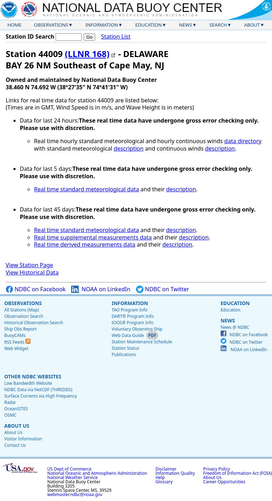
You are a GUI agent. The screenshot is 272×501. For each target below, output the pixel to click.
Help (160, 477)
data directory (242, 141)
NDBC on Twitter (162, 289)
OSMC (10, 415)
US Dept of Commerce (69, 469)
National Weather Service (72, 477)
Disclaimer (165, 469)
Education (148, 25)
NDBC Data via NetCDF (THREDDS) (38, 390)
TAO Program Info (129, 310)
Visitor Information (23, 439)
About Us (16, 425)
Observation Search (23, 316)
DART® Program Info (133, 316)
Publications (124, 354)
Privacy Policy (216, 469)
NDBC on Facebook (36, 289)
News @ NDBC (235, 327)
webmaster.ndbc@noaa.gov (74, 494)
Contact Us (15, 445)
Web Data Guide (128, 335)
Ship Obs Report (20, 329)
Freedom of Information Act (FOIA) (237, 473)
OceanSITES (16, 409)
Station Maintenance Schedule (142, 342)
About (252, 25)
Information (101, 25)
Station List (115, 36)
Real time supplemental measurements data (93, 237)
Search (218, 25)
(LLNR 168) (87, 54)
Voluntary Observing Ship (137, 329)
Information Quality (175, 473)
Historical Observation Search (33, 323)
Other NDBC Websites (32, 376)
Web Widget (16, 348)
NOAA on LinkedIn (100, 289)
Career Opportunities (224, 482)
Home (14, 25)
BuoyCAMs (15, 335)
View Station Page (29, 265)
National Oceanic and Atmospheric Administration (97, 473)
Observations (51, 25)
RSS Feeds (17, 342)
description (128, 148)
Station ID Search (30, 36)
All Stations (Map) (21, 310)
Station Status (125, 348)
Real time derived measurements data (84, 244)
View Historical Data (32, 272)
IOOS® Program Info (132, 323)
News (185, 25)
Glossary (163, 482)
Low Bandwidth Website (28, 383)
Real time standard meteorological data (86, 189)
